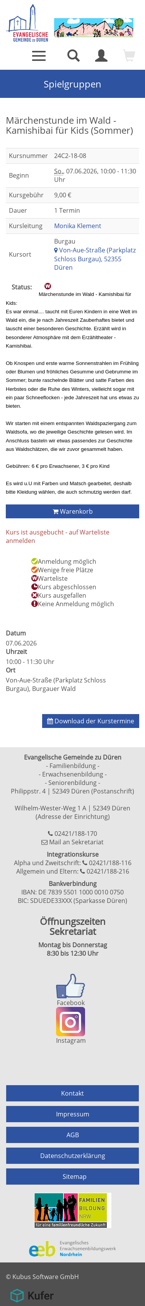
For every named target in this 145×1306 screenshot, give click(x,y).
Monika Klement (77, 226)
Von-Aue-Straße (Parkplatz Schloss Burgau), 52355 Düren (95, 259)
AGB (73, 1135)
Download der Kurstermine (90, 721)
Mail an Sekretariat (76, 842)
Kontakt (72, 1093)
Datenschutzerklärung (72, 1155)
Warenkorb (73, 511)
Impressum (72, 1114)
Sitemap (75, 1176)
